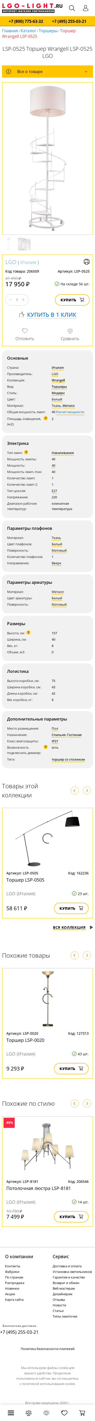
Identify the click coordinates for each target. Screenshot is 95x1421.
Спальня (58, 734)
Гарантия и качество (69, 1277)
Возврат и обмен (66, 1282)
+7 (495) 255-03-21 (69, 21)
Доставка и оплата (67, 1266)
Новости (59, 1305)
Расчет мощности (70, 412)
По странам (14, 1277)
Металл (69, 405)
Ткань (56, 405)
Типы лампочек (65, 1316)
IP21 (55, 741)
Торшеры (48, 30)
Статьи (58, 1310)
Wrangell (58, 380)
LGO (10, 262)
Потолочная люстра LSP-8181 (38, 1188)
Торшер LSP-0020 (25, 1040)
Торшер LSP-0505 (25, 880)
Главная (10, 30)
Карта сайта (14, 1299)
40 (53, 465)
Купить (72, 299)
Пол (55, 728)
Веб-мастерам (64, 1288)
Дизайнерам (62, 1294)
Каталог (28, 30)
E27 (54, 490)
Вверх (56, 563)
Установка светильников (72, 1271)
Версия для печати (87, 262)
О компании (19, 1256)
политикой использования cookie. (48, 1383)
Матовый (59, 550)
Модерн (58, 393)
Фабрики (12, 1271)
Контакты (12, 1266)
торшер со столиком (68, 759)
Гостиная (74, 734)
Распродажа (14, 1282)
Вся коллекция (73, 927)
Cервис (61, 1256)
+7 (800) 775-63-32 (26, 21)
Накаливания (63, 452)
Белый (57, 399)
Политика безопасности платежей (47, 1348)
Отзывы (59, 1299)
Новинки (12, 1288)
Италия (28, 262)
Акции (10, 1294)
